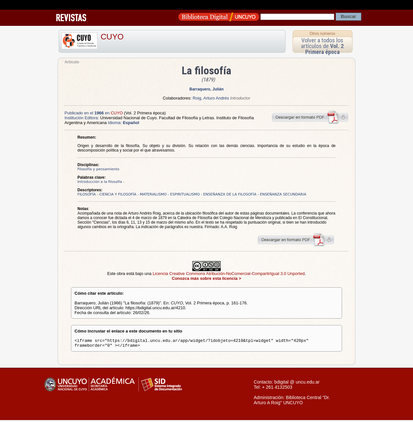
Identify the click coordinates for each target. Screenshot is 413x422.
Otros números (322, 33)
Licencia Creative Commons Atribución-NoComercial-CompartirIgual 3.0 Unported (229, 273)
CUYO (112, 36)
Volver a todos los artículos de (322, 46)
